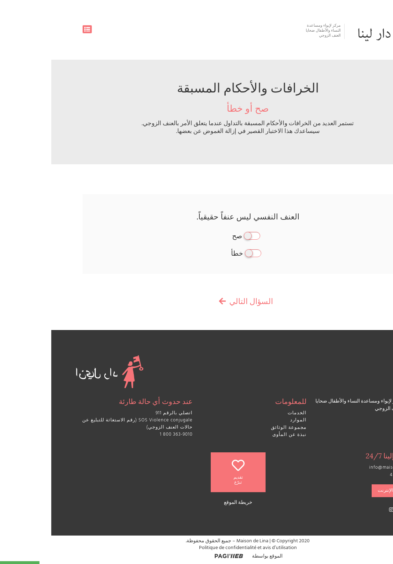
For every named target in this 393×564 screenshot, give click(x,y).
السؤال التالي (196, 302)
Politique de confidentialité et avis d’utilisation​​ (197, 548)
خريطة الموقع (187, 503)
